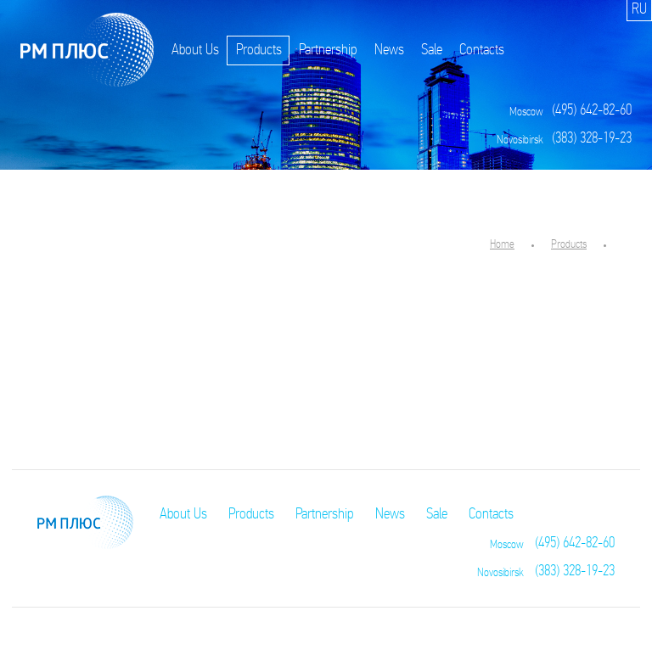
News (389, 50)
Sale (431, 50)
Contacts (481, 50)
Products (259, 50)
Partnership (328, 50)
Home (502, 244)
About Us (195, 50)
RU (639, 10)
